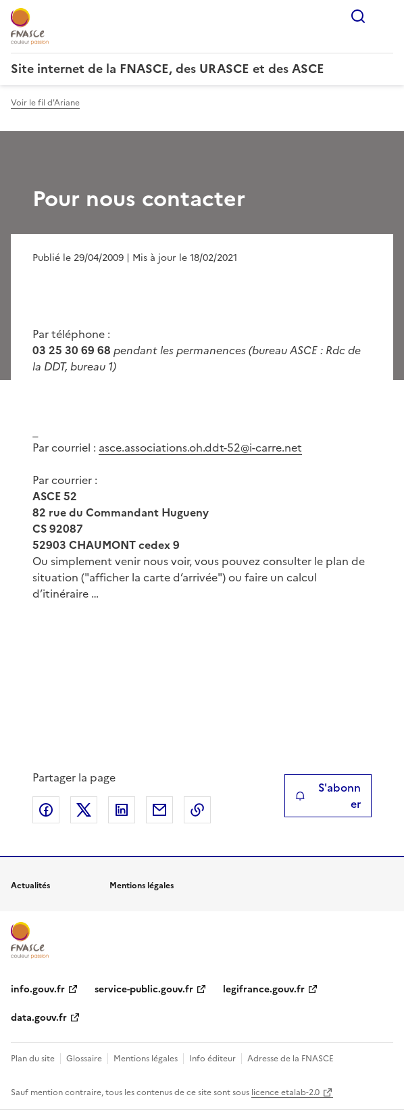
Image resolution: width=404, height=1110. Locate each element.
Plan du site (33, 1059)
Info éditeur (212, 1059)
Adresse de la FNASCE (290, 1059)
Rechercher (358, 16)
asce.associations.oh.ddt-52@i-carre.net (200, 447)
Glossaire (84, 1059)
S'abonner (328, 795)
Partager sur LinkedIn (121, 809)
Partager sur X (83, 809)
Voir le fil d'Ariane (45, 103)
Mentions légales (145, 1059)
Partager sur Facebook (45, 809)
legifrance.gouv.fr (264, 989)
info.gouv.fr (38, 989)
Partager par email (159, 809)
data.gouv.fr (39, 1018)
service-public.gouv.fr (144, 989)
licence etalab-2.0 (285, 1092)
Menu (385, 16)
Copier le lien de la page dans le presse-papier (197, 809)
